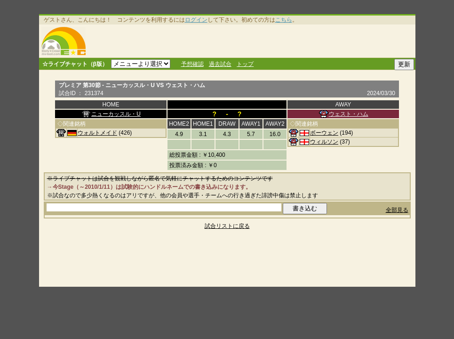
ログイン (196, 19)
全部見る (397, 210)
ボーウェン (324, 132)
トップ (245, 64)
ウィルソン (324, 141)
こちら (283, 19)
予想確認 (192, 64)
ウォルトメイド (97, 132)
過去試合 (220, 64)
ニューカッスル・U (116, 114)
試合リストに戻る (227, 226)
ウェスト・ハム (348, 114)
